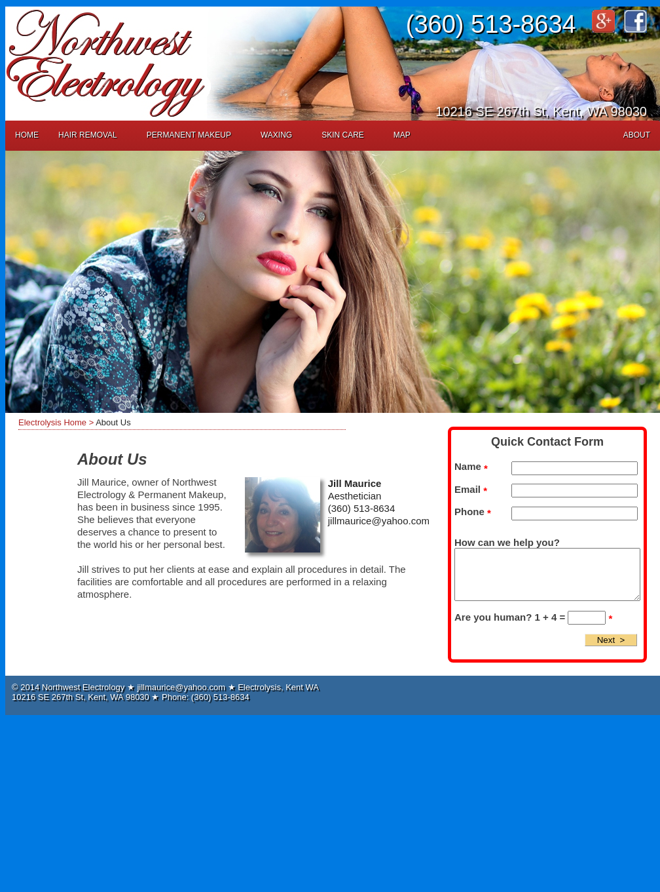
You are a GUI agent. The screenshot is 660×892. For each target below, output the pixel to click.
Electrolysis (40, 422)
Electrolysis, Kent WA (278, 687)
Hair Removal (87, 135)
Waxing (276, 135)
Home (27, 135)
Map (402, 135)
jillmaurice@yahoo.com (379, 520)
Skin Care (342, 135)
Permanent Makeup (189, 135)
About (636, 135)
